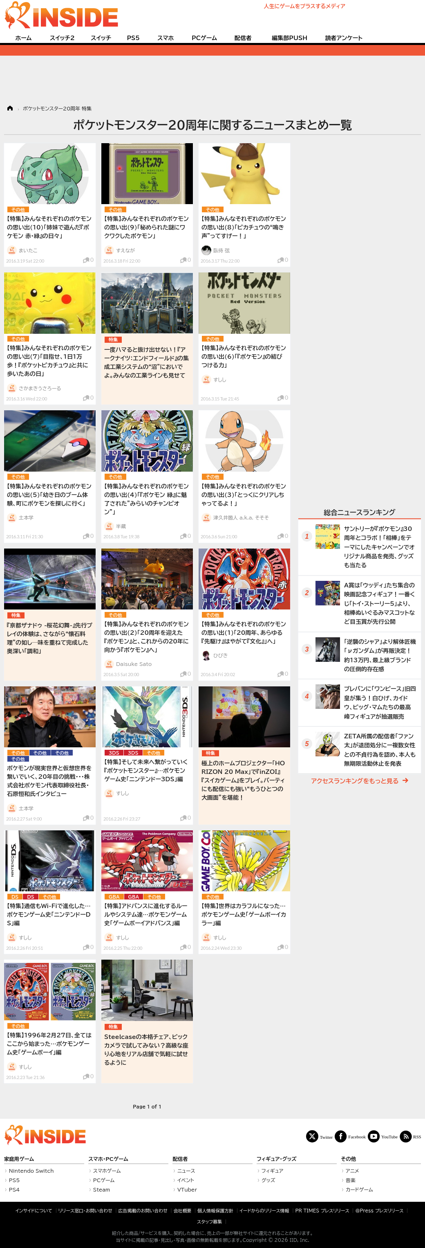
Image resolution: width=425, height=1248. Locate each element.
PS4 (14, 1189)
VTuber (187, 1189)
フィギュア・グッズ (277, 1159)
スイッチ (101, 38)
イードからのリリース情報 (264, 1210)
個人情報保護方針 (215, 1210)
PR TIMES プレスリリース (322, 1210)
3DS (114, 753)
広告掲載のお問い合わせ (143, 1210)
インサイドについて (34, 1210)
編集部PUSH (289, 38)
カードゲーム (359, 1189)
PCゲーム (204, 38)
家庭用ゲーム (19, 1159)
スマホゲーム (107, 1170)
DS (14, 897)
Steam (101, 1189)
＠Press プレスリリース (379, 1210)
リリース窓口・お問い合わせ (85, 1210)
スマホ (165, 38)
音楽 (351, 1180)
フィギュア (273, 1170)
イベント (185, 1180)
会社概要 (183, 1210)
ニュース (186, 1170)
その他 (18, 209)
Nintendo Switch (31, 1170)
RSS (417, 1136)
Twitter (326, 1137)
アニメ (352, 1170)
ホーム (23, 38)
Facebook (357, 1136)
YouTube (389, 1136)
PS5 (133, 38)
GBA (114, 897)
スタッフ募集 (209, 1221)
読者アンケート (344, 38)
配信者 (243, 38)
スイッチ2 (62, 38)
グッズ (268, 1180)
